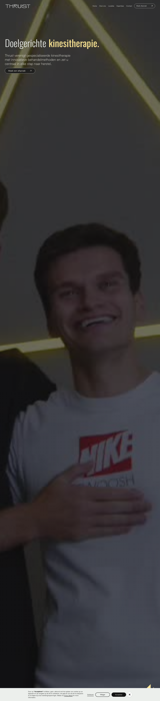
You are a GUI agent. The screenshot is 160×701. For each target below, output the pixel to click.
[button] (129, 694)
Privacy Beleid (68, 695)
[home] (18, 6)
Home (95, 6)
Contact (129, 6)
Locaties (111, 6)
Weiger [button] (102, 695)
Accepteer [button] (118, 695)
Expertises (120, 6)
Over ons (102, 6)
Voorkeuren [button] (90, 694)
